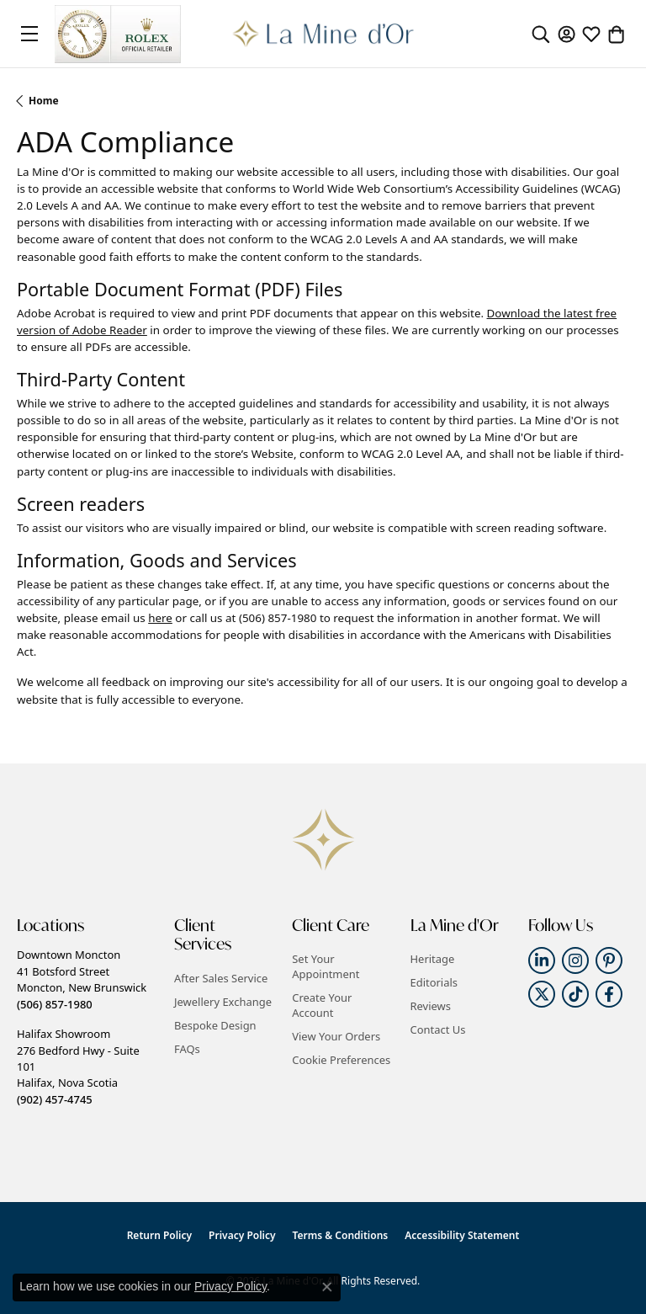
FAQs (187, 1048)
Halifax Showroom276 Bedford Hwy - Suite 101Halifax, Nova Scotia (78, 1066)
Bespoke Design (215, 1025)
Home (44, 100)
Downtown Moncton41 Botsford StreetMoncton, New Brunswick (81, 979)
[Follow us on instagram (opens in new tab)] (575, 960)
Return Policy (159, 1235)
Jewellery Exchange (223, 1001)
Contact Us (438, 1029)
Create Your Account (322, 1005)
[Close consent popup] (327, 1287)
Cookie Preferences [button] (341, 1059)
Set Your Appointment (325, 966)
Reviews (430, 1005)
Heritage (432, 958)
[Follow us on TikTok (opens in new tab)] (575, 994)
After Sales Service (220, 978)
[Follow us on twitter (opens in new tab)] (541, 994)
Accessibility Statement (462, 1235)
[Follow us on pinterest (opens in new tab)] (609, 960)
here (160, 617)
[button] (540, 33)
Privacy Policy (242, 1235)
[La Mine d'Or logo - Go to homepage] (323, 33)
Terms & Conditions (341, 1235)
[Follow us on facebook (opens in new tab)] (609, 994)
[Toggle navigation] (29, 33)
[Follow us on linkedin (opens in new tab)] (541, 960)
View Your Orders (336, 1036)
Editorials (434, 982)
